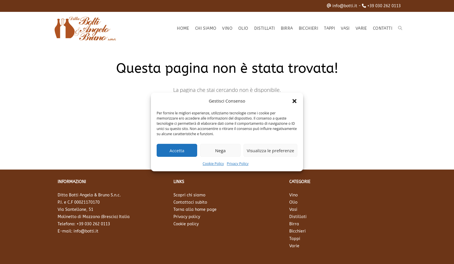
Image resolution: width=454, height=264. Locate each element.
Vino (293, 195)
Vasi (293, 209)
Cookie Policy (213, 163)
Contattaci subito (190, 202)
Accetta (176, 150)
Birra (294, 224)
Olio (293, 202)
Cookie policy (186, 224)
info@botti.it (344, 5)
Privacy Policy (237, 163)
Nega (220, 150)
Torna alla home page (195, 209)
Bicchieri (297, 231)
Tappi (294, 238)
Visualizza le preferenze (270, 150)
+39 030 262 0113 (384, 5)
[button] (294, 101)
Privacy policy (186, 216)
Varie (294, 245)
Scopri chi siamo (189, 195)
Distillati (298, 216)
